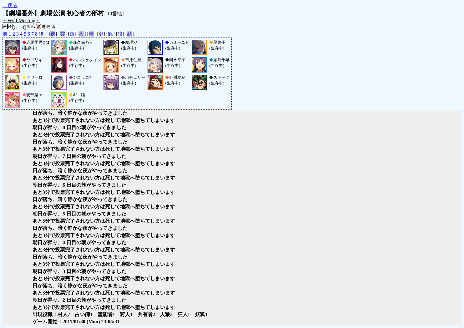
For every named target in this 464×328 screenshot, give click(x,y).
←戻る (10, 5)
